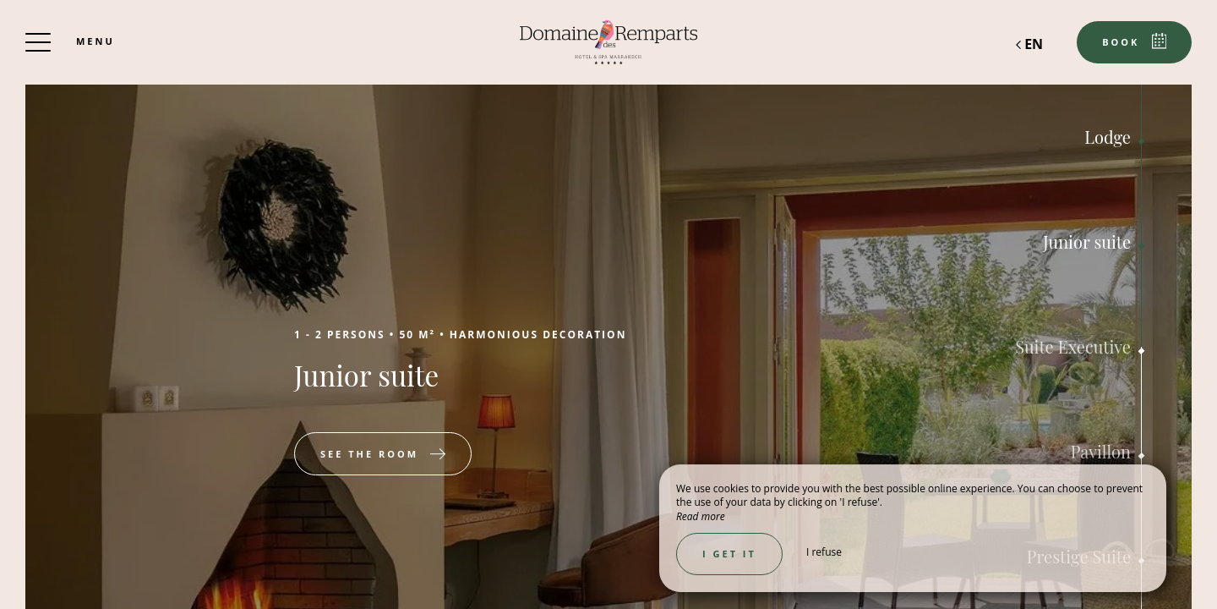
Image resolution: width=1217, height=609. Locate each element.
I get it (729, 553)
